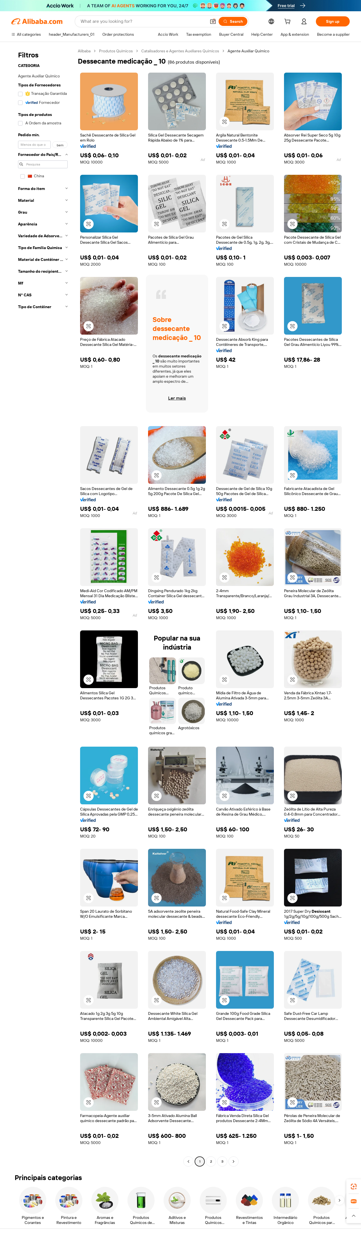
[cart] (288, 22)
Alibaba (84, 51)
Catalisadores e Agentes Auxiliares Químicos (180, 51)
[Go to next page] (233, 1161)
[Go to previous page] (188, 1161)
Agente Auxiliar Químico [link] (248, 51)
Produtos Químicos (116, 51)
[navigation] (43, 607)
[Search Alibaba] (143, 21)
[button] (213, 21)
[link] (353, 1186)
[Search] (233, 21)
